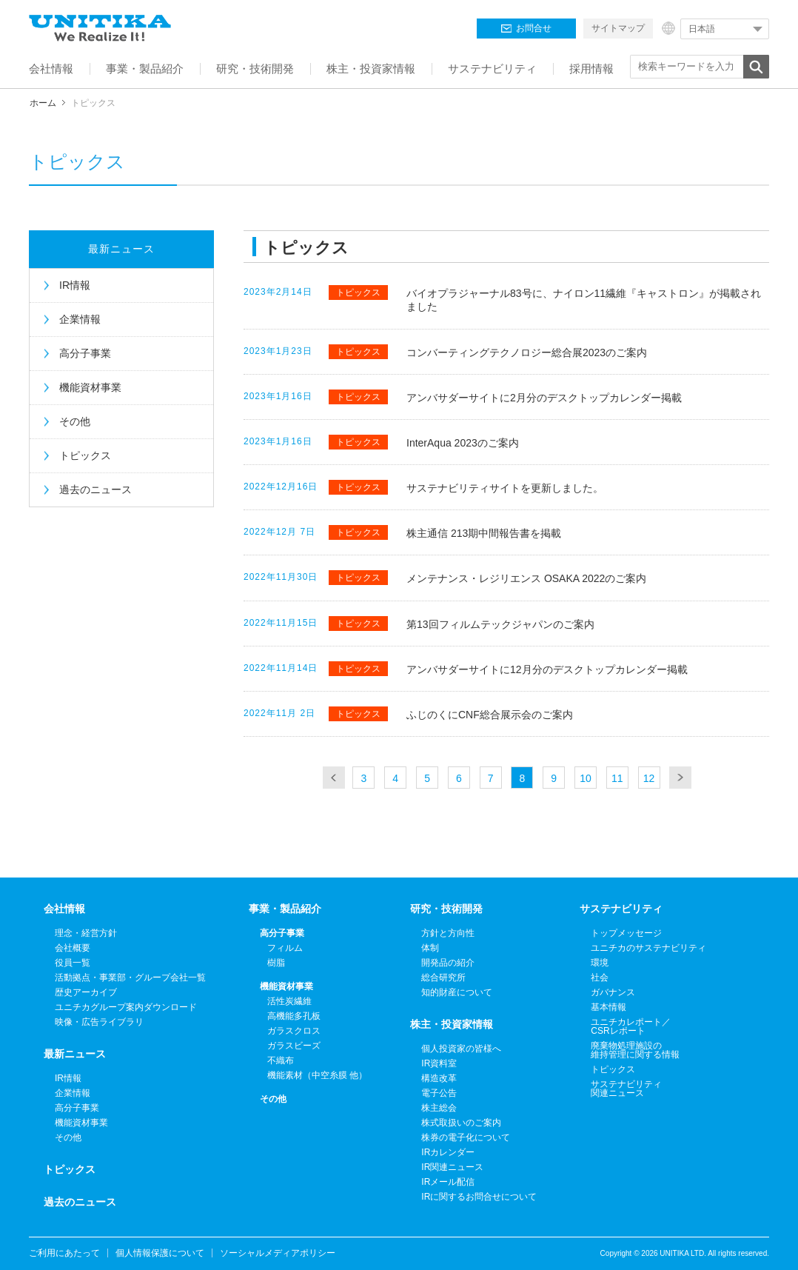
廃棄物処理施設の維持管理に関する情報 (635, 1050)
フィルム (285, 948)
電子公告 (439, 1093)
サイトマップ (618, 28)
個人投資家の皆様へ (461, 1048)
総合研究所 (443, 977)
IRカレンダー (448, 1152)
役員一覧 (72, 962)
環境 (599, 962)
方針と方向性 (448, 933)
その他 (74, 421)
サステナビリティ (621, 909)
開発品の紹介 (448, 962)
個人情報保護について (159, 1253)
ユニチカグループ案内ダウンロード (126, 1007)
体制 (430, 948)
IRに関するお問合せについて (479, 1197)
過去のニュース (95, 489)
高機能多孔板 (294, 1016)
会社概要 (72, 948)
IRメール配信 (448, 1182)
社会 (599, 977)
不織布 (280, 1060)
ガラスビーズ (294, 1045)
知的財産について (456, 992)
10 (585, 778)
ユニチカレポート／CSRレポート (631, 1026)
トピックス (85, 455)
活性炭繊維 (289, 1001)
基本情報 (608, 1007)
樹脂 (276, 962)
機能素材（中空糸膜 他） (317, 1075)
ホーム (43, 103)
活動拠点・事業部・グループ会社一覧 (130, 977)
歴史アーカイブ (86, 992)
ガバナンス (613, 992)
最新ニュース (121, 249)
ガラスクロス (294, 1031)
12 (649, 778)
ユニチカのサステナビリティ (648, 948)
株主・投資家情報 (451, 1024)
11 (617, 778)
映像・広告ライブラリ (99, 1022)
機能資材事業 (90, 387)
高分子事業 (85, 353)
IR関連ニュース (452, 1167)
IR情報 (74, 285)
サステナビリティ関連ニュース (626, 1088)
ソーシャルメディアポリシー (277, 1253)
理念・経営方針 (86, 933)
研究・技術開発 (446, 909)
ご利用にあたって (64, 1253)
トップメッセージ (626, 933)
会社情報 (64, 909)
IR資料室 (439, 1063)
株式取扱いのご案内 (461, 1122)
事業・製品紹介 (285, 909)
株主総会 (439, 1108)
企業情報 (80, 319)
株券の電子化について (465, 1137)
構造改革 (439, 1078)
